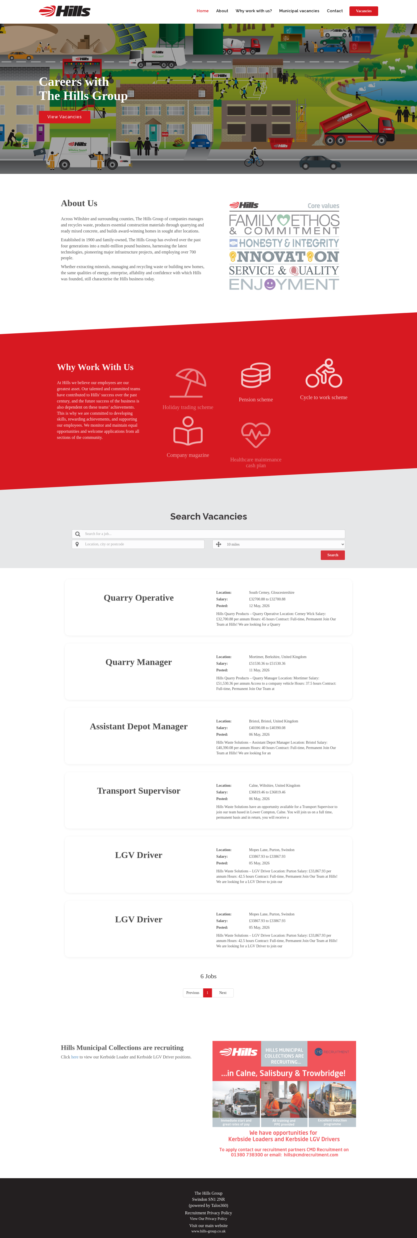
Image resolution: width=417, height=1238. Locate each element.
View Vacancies (64, 116)
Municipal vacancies (299, 11)
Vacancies (364, 11)
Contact (335, 11)
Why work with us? (254, 11)
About (222, 11)
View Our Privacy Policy (208, 1219)
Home (203, 11)
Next (222, 993)
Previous (192, 993)
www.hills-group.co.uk (208, 1231)
